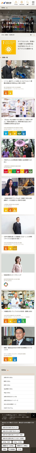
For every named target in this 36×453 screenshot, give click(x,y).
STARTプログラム (8, 408)
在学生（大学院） (18, 442)
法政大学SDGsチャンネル (10, 396)
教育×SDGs (7, 381)
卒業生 (4, 449)
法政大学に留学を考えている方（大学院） (13, 438)
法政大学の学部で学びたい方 (10, 427)
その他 (19, 449)
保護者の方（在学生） (8, 445)
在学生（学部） (7, 442)
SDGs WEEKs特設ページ (10, 404)
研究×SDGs (7, 385)
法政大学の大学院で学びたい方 (11, 431)
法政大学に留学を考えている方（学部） (13, 435)
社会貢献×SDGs (8, 389)
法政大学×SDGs (8, 377)
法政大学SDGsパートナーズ (11, 400)
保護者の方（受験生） (22, 445)
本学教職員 (12, 449)
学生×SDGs (7, 392)
